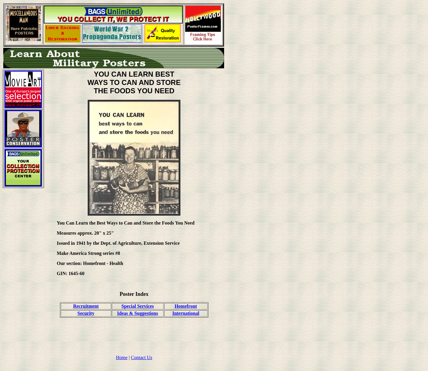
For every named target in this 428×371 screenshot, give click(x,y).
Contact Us (141, 357)
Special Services (138, 306)
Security (86, 313)
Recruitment (86, 306)
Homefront (185, 306)
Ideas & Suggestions (137, 313)
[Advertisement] (23, 282)
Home (122, 357)
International (185, 313)
